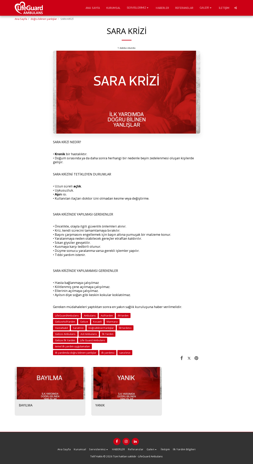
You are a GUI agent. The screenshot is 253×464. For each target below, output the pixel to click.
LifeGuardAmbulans (67, 315)
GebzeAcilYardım (65, 321)
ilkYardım (123, 315)
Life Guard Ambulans (92, 340)
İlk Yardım (107, 334)
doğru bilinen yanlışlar (44, 19)
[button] (138, 8)
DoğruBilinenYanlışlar (101, 328)
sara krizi (124, 352)
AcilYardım (107, 315)
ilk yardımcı (107, 352)
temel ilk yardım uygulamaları (72, 346)
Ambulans (90, 315)
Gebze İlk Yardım (65, 340)
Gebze (84, 321)
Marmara (112, 321)
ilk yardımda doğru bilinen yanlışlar (75, 352)
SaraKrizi (78, 328)
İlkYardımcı (125, 328)
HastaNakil (61, 328)
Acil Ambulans (88, 334)
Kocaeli (97, 321)
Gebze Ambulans (65, 334)
